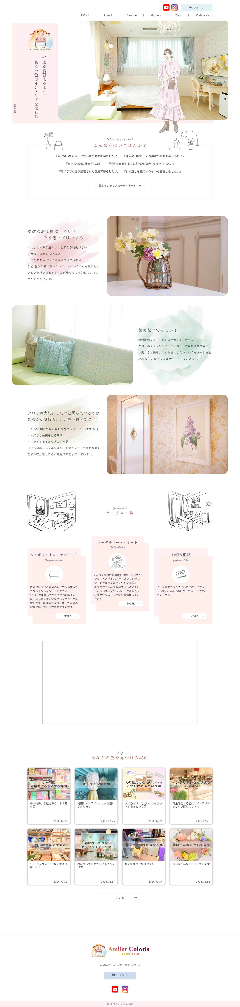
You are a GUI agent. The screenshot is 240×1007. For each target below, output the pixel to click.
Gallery (156, 15)
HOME (85, 15)
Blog (178, 15)
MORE (120, 897)
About (108, 15)
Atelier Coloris (124, 1004)
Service (132, 15)
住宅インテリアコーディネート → (120, 185)
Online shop (204, 15)
